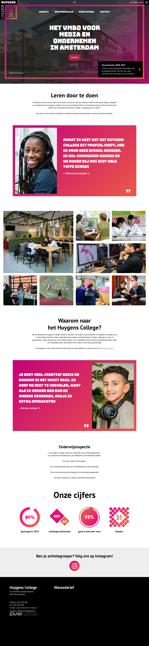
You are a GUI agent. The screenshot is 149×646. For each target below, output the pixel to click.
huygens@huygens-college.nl (26, 608)
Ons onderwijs (64, 12)
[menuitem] (44, 12)
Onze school (86, 12)
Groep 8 (74, 57)
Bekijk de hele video (16, 73)
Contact (105, 12)
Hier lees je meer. (106, 348)
